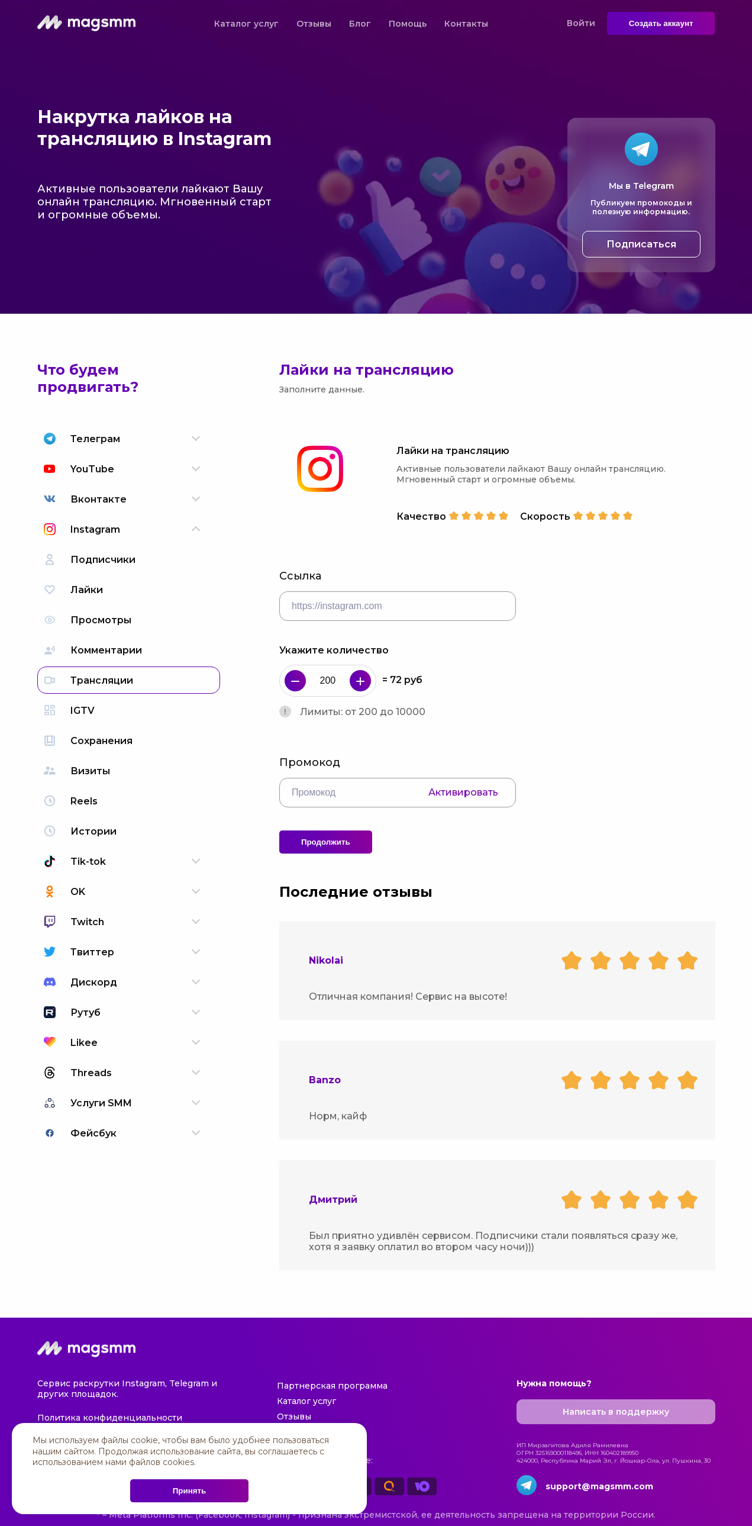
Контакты (466, 23)
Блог (360, 23)
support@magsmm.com (599, 1486)
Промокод (309, 762)
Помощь (408, 23)
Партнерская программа (332, 1385)
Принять (189, 1490)
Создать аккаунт (661, 23)
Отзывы (313, 23)
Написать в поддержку (616, 1411)
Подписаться (641, 244)
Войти (581, 23)
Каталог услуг (246, 23)
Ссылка (300, 575)
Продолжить (325, 842)
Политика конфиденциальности (109, 1417)
